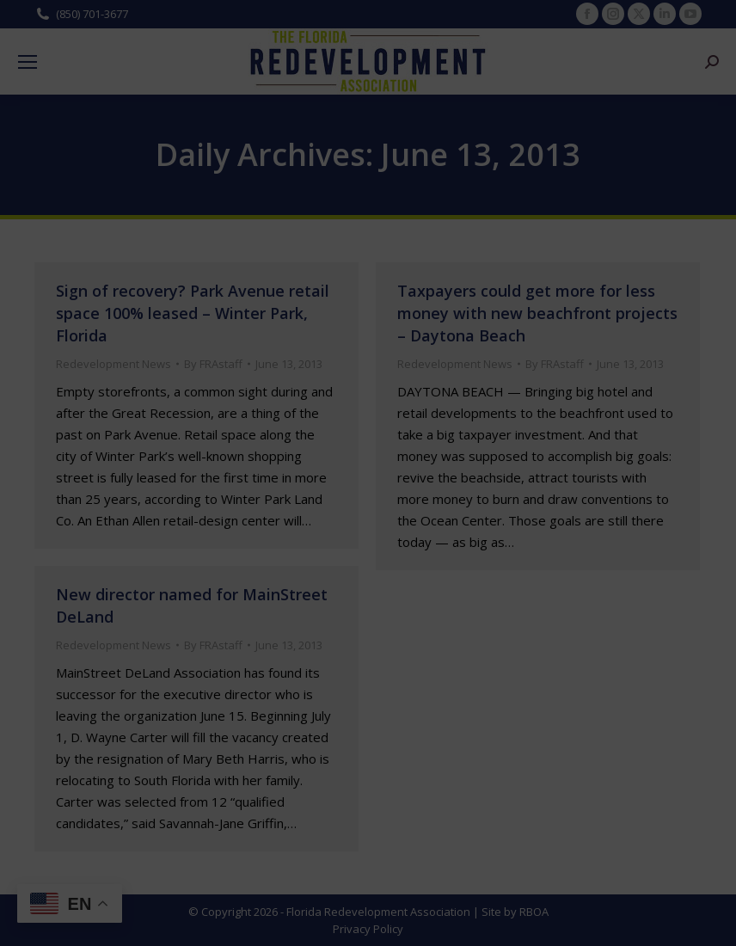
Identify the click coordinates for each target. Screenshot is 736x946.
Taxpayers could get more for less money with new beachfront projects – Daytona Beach (537, 313)
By (213, 364)
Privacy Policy (368, 929)
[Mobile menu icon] (27, 62)
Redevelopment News (113, 364)
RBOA (534, 911)
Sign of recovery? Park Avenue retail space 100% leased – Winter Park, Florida (192, 313)
